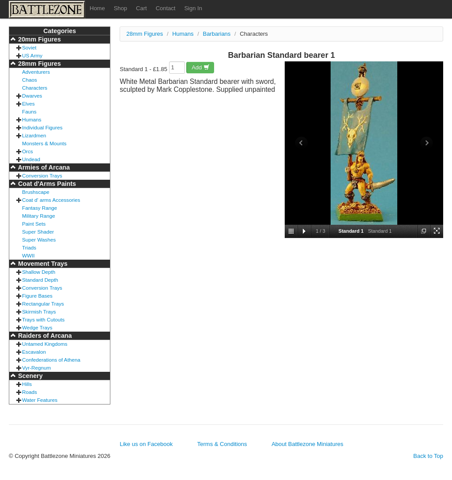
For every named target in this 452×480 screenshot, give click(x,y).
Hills (27, 384)
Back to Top (428, 456)
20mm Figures (38, 39)
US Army (32, 55)
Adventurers (36, 72)
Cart (141, 8)
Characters (34, 88)
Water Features (39, 400)
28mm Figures (38, 63)
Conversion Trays (42, 175)
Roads (29, 392)
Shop (120, 8)
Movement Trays (42, 263)
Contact (166, 8)
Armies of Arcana (43, 167)
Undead (31, 159)
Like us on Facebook (146, 444)
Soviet (29, 47)
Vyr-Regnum (36, 367)
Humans (31, 119)
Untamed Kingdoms (45, 344)
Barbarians (216, 33)
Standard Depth (40, 280)
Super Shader (38, 231)
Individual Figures (42, 127)
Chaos (29, 80)
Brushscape (35, 192)
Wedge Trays (37, 327)
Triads (29, 247)
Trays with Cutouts (43, 319)
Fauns (29, 111)
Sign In (193, 8)
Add (201, 67)
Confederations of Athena (51, 360)
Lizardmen (34, 135)
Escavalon (34, 352)
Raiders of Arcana (44, 335)
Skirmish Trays (39, 311)
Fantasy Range (39, 208)
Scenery (29, 375)
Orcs (27, 151)
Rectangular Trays (43, 303)
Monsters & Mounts (44, 143)
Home (97, 8)
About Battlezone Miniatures (307, 444)
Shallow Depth (38, 272)
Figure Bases (37, 296)
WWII (28, 255)
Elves (28, 103)
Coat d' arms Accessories (51, 200)
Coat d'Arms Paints (46, 183)
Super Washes (39, 239)
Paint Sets (33, 224)
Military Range (38, 216)
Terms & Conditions (222, 444)
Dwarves (32, 95)
